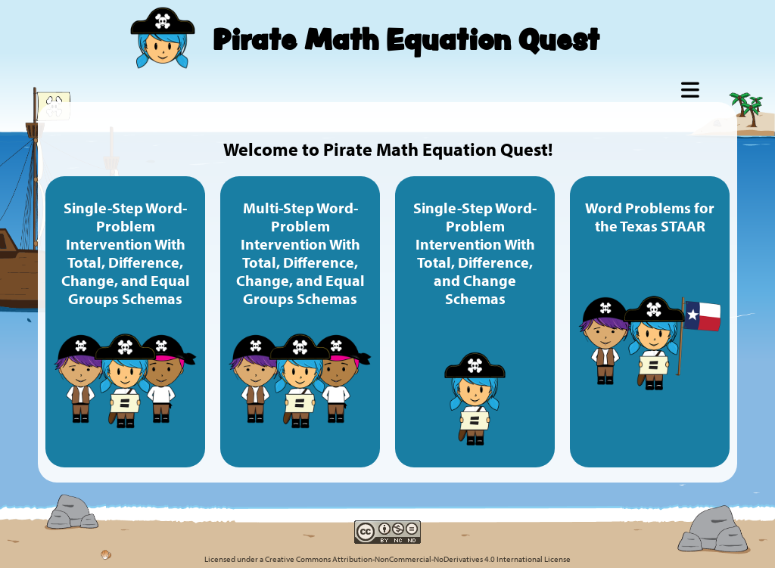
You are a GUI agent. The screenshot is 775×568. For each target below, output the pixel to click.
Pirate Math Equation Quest (406, 39)
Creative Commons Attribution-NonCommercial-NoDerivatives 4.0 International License (418, 559)
